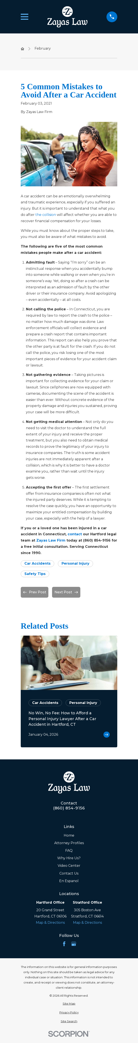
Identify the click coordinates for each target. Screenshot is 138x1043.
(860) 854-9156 (69, 808)
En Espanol (69, 881)
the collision (45, 215)
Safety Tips (35, 574)
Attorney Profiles (69, 843)
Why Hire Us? (69, 858)
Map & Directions (50, 922)
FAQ (69, 850)
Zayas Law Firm (50, 540)
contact (75, 534)
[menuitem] (69, 1003)
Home (69, 835)
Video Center (69, 866)
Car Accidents (37, 563)
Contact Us (68, 873)
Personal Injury (75, 563)
